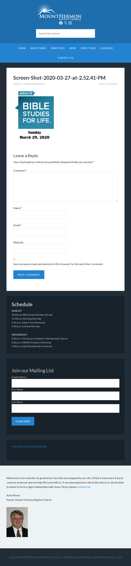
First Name (17, 389)
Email (17, 225)
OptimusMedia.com (103, 557)
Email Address (19, 377)
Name (17, 208)
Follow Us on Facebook (29, 446)
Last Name (17, 402)
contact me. (84, 486)
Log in (119, 557)
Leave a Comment (108, 84)
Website (18, 242)
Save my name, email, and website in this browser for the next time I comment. (58, 264)
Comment (20, 170)
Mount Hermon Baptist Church (65, 11)
